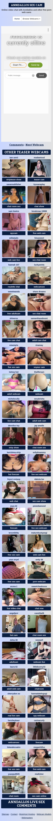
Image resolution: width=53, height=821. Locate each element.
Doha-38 (14, 640)
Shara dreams (39, 291)
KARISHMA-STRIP (13, 452)
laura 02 (14, 667)
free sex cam (14, 555)
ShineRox (14, 318)
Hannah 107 (13, 265)
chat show (39, 206)
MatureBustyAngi (39, 533)
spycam (13, 233)
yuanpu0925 (14, 774)
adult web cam (39, 421)
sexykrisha (39, 399)
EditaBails (13, 238)
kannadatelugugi (39, 693)
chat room (14, 796)
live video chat (13, 608)
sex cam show (39, 501)
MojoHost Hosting (27, 814)
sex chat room (39, 260)
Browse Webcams (31, 19)
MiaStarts (13, 345)
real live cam (14, 715)
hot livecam (13, 474)
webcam (39, 394)
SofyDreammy (39, 452)
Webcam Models (44, 814)
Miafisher (39, 774)
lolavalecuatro (13, 747)
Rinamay (39, 345)
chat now (39, 608)
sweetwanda (14, 291)
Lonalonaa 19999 (39, 211)
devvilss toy (13, 425)
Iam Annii (13, 157)
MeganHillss (39, 747)
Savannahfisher (14, 184)
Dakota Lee (39, 479)
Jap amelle (39, 425)
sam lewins (13, 211)
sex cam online (39, 796)
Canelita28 (39, 613)
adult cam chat (39, 340)
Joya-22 (13, 506)
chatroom (39, 689)
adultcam (13, 662)
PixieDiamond (39, 506)
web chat (14, 501)
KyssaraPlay (39, 184)
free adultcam (13, 313)
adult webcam (13, 394)
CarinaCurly (39, 720)
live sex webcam (39, 474)
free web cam (39, 233)
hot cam (14, 635)
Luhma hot (14, 372)
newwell (39, 640)
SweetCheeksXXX (39, 586)
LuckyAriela (39, 265)
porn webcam (39, 581)
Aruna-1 (13, 586)
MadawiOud (39, 157)
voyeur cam (39, 367)
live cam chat (14, 340)
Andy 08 (39, 559)
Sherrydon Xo (13, 693)
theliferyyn (39, 372)
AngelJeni (13, 613)
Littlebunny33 (39, 667)
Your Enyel (14, 559)
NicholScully (14, 399)
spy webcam (39, 715)
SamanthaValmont (39, 318)
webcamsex (39, 287)
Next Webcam (35, 144)
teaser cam (39, 179)
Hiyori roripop (13, 479)
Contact (14, 814)
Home (17, 19)
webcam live (39, 662)
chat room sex (13, 206)
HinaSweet (39, 238)
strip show (14, 447)
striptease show (13, 179)
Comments (16, 144)
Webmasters (27, 818)
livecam (13, 528)
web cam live (14, 260)
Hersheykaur (14, 720)
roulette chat (14, 287)
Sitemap (5, 814)
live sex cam (14, 367)
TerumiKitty (14, 533)
